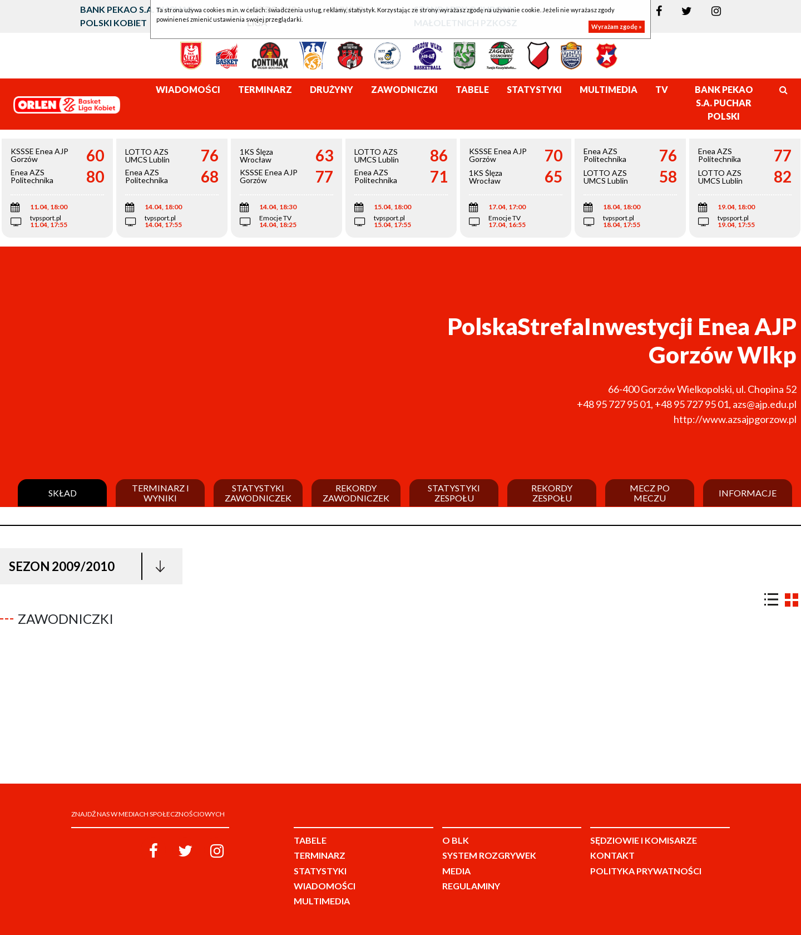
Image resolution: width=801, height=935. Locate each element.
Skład (62, 493)
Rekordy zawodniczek (356, 493)
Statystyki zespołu (454, 493)
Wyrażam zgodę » (616, 26)
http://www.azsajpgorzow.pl (735, 419)
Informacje (748, 493)
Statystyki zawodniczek (258, 493)
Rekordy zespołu (551, 493)
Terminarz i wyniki (160, 493)
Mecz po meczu (650, 493)
